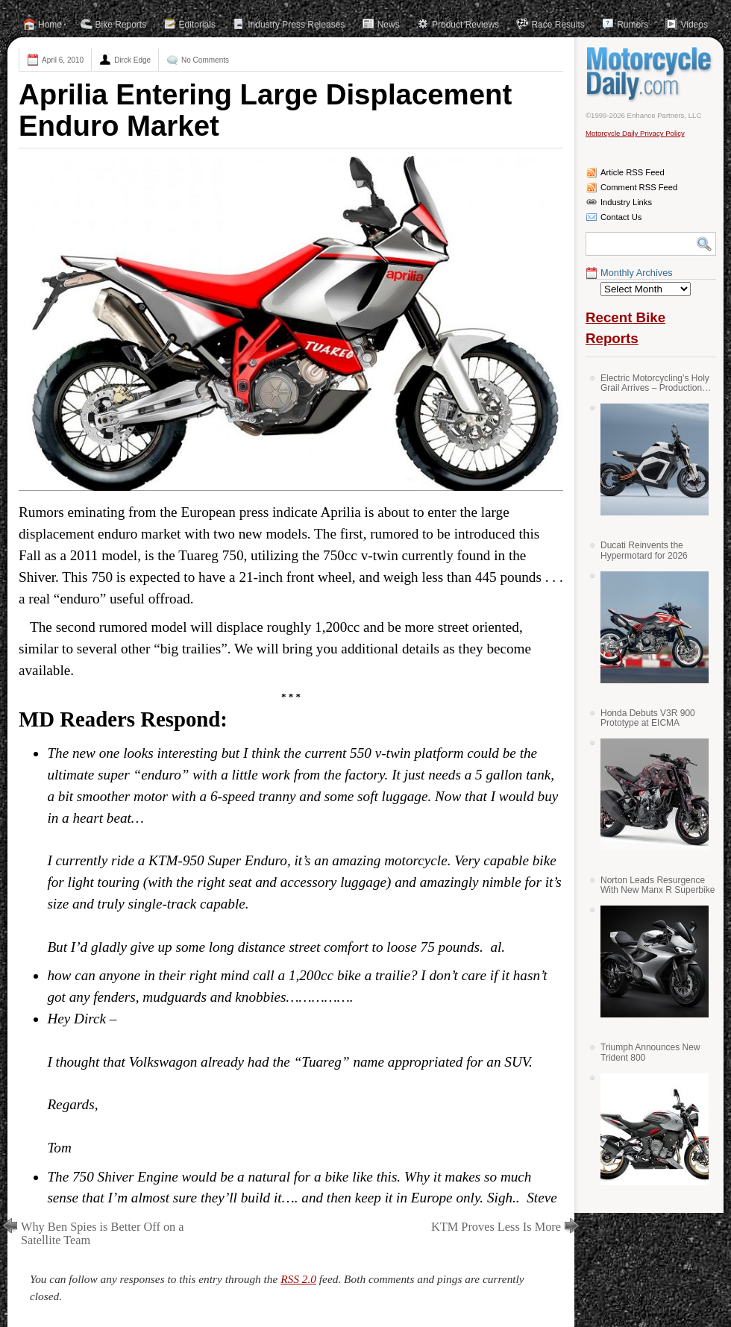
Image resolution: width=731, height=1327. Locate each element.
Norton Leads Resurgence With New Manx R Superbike (657, 885)
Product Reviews (465, 24)
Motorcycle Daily (651, 74)
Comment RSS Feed (638, 187)
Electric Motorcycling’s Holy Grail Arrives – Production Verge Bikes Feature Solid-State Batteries (654, 383)
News (388, 24)
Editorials (197, 24)
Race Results (557, 24)
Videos (693, 24)
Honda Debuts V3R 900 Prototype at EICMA (647, 718)
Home (50, 24)
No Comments (205, 60)
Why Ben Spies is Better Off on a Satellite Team (102, 1233)
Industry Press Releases (296, 24)
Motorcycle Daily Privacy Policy (635, 133)
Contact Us (620, 217)
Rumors (632, 24)
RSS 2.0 (298, 1279)
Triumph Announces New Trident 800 (650, 1052)
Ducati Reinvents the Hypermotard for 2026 (644, 550)
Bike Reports (121, 24)
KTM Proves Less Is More (496, 1227)
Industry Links (626, 202)
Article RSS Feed (632, 172)
